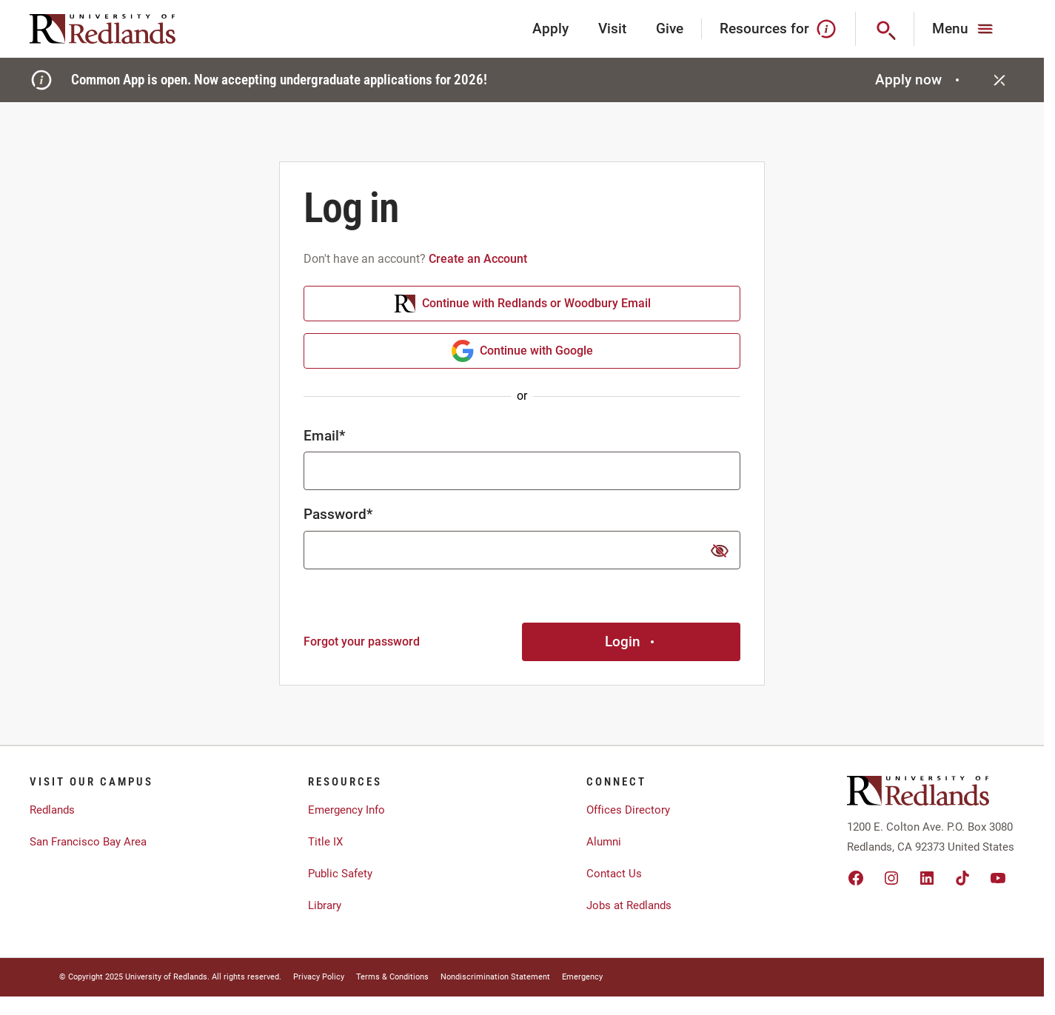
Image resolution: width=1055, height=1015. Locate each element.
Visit (612, 28)
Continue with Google (522, 351)
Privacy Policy (318, 977)
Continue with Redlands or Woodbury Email (522, 303)
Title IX (325, 841)
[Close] (999, 80)
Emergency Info (346, 810)
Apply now (919, 79)
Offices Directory (628, 810)
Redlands (52, 810)
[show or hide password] (720, 551)
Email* (324, 435)
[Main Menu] (964, 29)
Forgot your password (362, 641)
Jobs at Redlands (628, 905)
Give (669, 28)
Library (324, 905)
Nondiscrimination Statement (495, 977)
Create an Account (478, 259)
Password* (338, 514)
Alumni (603, 841)
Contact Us (614, 873)
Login (631, 641)
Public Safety (340, 873)
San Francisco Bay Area (88, 841)
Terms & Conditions (392, 977)
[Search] (885, 29)
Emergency (582, 977)
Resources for (778, 29)
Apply (550, 28)
